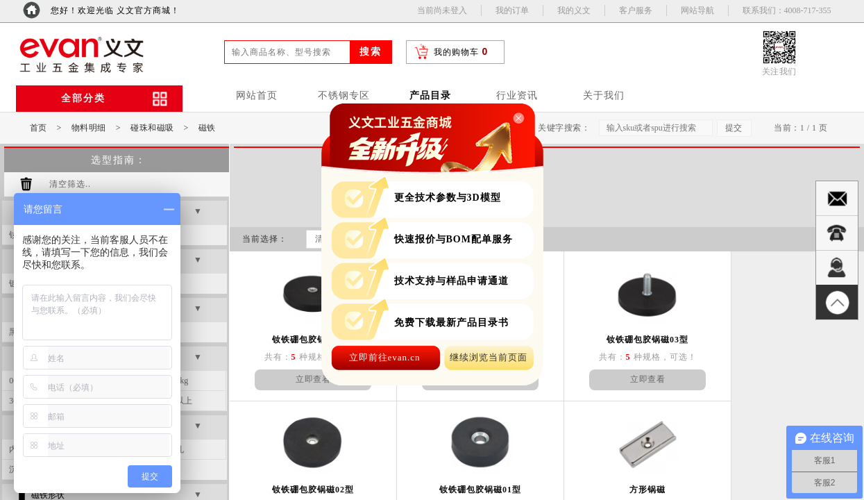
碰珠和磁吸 (152, 128)
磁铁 (207, 128)
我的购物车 (456, 52)
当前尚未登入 (442, 10)
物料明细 (88, 128)
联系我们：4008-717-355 (787, 10)
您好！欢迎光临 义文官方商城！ (115, 10)
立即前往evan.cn (385, 357)
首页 (38, 128)
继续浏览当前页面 (488, 357)
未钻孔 (171, 449)
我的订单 (512, 10)
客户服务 (635, 10)
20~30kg (174, 380)
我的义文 (574, 10)
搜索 (370, 52)
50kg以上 (175, 401)
